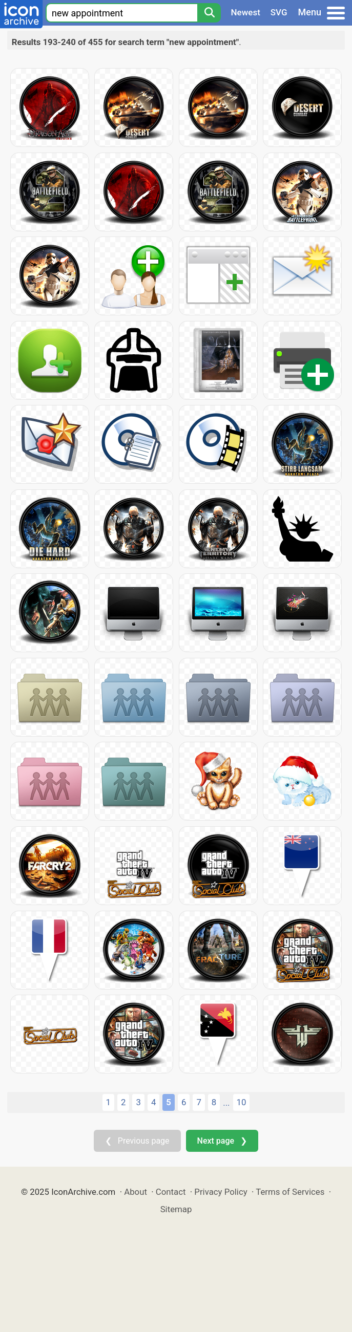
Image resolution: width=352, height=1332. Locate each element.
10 (241, 1102)
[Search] (209, 13)
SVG (279, 12)
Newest (245, 12)
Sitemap (176, 1209)
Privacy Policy (220, 1192)
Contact (171, 1192)
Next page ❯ (222, 1141)
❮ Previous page (137, 1141)
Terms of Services (290, 1192)
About (135, 1192)
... (226, 1103)
